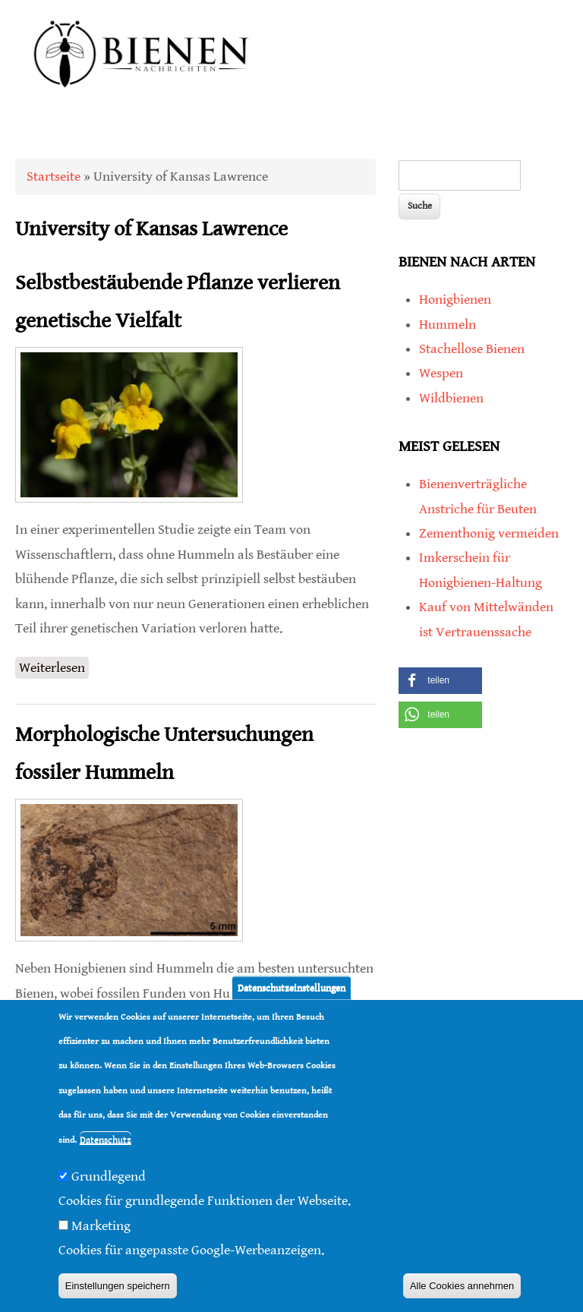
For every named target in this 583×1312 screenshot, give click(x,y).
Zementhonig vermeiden (489, 533)
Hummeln (447, 325)
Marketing (101, 1226)
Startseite (53, 176)
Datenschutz (105, 1140)
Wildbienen (451, 398)
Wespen (441, 373)
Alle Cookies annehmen (462, 1286)
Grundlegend (108, 1176)
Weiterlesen (54, 668)
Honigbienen (455, 300)
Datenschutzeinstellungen (291, 987)
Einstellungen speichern (117, 1286)
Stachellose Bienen (472, 349)
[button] (440, 680)
